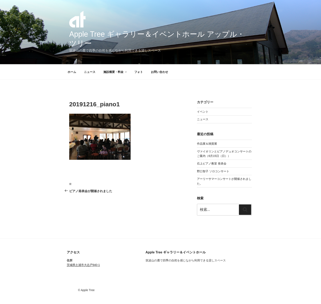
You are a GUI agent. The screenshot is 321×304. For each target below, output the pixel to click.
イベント (202, 111)
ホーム (72, 72)
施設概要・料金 (115, 72)
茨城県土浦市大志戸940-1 (83, 265)
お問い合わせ (159, 72)
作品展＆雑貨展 (207, 143)
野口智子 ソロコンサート (213, 171)
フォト (138, 72)
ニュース (89, 72)
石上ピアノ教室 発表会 (211, 163)
